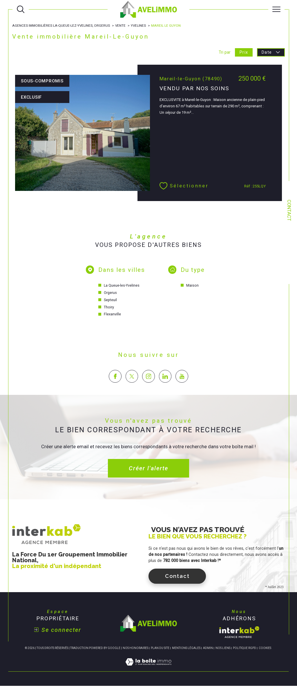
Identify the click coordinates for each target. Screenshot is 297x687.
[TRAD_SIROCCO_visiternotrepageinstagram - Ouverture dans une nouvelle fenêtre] (148, 377)
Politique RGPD (244, 648)
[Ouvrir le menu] (276, 9)
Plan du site (160, 648)
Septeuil (110, 301)
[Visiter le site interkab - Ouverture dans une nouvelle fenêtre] (239, 633)
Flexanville (112, 315)
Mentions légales (186, 648)
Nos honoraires (135, 648)
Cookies (265, 648)
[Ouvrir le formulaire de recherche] (21, 9)
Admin (208, 648)
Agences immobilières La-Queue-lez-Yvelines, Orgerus (61, 25)
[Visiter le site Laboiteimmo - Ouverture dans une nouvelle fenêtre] (148, 669)
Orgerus (110, 293)
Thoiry (109, 308)
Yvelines (139, 25)
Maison (192, 286)
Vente (121, 25)
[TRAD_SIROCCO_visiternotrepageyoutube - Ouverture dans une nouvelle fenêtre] (181, 377)
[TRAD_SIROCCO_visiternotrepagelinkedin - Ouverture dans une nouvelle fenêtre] (165, 377)
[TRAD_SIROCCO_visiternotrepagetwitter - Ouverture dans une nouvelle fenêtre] (132, 377)
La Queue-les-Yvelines (122, 286)
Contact (289, 210)
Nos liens (222, 648)
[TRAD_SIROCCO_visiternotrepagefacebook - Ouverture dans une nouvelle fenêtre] (115, 377)
